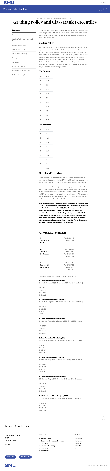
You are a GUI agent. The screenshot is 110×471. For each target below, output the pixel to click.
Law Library (45, 448)
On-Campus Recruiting (19, 54)
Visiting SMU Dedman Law (21, 71)
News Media (45, 451)
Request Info (25, 457)
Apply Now (11, 457)
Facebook (78, 438)
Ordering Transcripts (18, 75)
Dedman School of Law (15, 9)
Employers (49, 18)
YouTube (78, 446)
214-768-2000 (9, 445)
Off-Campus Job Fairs (19, 49)
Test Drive (15, 62)
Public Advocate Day (19, 66)
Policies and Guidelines (19, 45)
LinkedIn (78, 443)
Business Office (46, 438)
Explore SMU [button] (103, 2)
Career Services (41, 18)
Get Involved (16, 35)
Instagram (78, 441)
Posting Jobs (16, 58)
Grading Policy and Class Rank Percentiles (22, 40)
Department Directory (48, 446)
